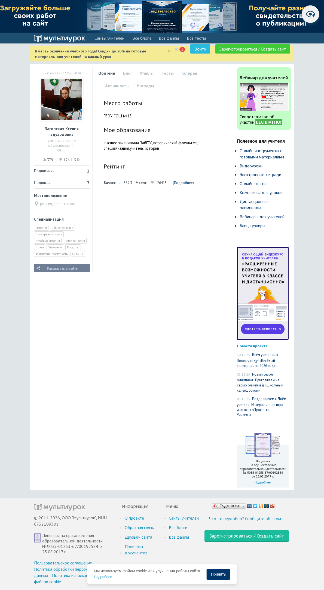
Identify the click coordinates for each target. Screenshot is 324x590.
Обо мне (106, 73)
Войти (200, 49)
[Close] (169, 51)
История (41, 228)
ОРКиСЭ (77, 254)
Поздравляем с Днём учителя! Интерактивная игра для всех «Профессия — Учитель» (261, 407)
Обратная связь (139, 527)
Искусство (73, 247)
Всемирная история (49, 234)
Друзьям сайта (138, 537)
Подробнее (183, 182)
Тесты (167, 73)
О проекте (134, 518)
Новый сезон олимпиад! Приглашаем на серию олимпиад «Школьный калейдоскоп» (260, 382)
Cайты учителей (109, 38)
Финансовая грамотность (52, 254)
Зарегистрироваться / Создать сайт (252, 49)
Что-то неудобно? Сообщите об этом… (246, 518)
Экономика (55, 247)
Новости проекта (252, 345)
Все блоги (141, 38)
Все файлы (169, 38)
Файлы (147, 73)
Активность (117, 85)
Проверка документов (136, 549)
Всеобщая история (48, 241)
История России (75, 241)
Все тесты (196, 38)
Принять (218, 574)
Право (40, 247)
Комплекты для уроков (261, 192)
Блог (127, 73)
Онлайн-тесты (253, 183)
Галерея (189, 73)
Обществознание (62, 228)
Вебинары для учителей (262, 216)
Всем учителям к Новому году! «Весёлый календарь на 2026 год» (257, 360)
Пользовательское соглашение (63, 563)
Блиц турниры (252, 225)
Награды (145, 85)
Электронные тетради (260, 174)
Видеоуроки (251, 165)
